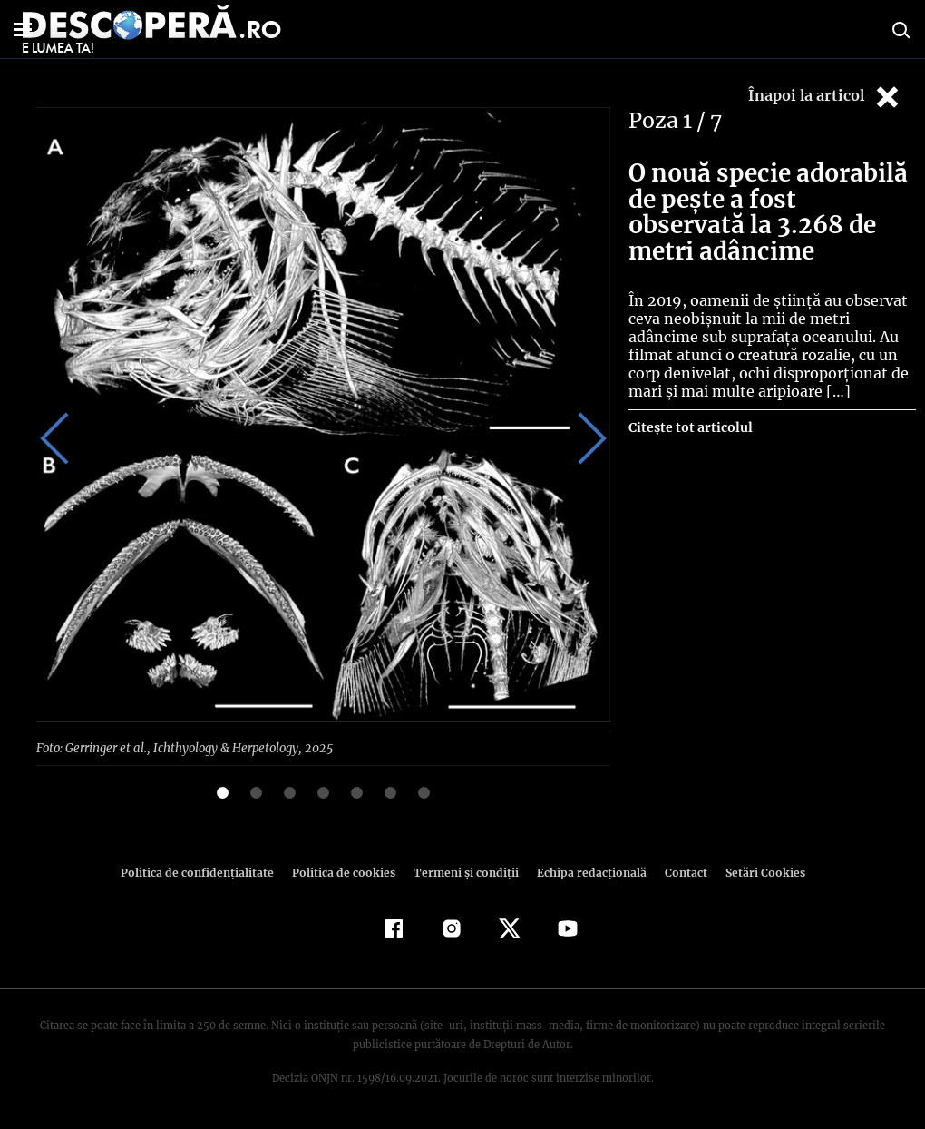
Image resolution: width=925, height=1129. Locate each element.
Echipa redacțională (585, 872)
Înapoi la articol (825, 96)
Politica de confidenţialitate (204, 872)
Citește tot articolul (689, 427)
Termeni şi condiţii (463, 872)
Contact (678, 872)
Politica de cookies (345, 872)
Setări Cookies (755, 872)
